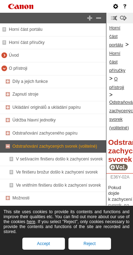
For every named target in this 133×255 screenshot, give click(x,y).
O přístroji (18, 68)
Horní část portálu (26, 29)
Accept (43, 243)
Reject (89, 243)
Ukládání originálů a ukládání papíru (46, 107)
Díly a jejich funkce (30, 81)
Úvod (14, 55)
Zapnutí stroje (25, 94)
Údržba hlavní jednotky (34, 120)
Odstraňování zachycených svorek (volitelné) (54, 146)
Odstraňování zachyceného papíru (44, 133)
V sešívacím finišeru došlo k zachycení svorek (59, 159)
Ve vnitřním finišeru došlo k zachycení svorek (58, 185)
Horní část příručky (27, 42)
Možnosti (20, 198)
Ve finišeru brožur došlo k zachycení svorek (57, 172)
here (31, 221)
